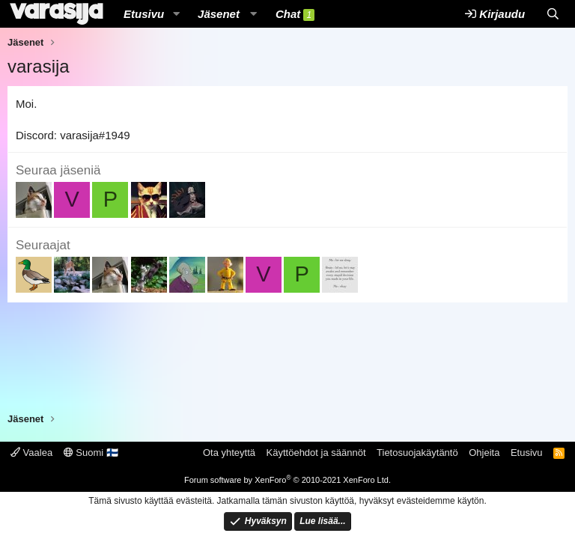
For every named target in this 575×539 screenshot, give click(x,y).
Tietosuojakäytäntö (417, 452)
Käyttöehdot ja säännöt (316, 452)
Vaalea (31, 452)
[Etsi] (553, 14)
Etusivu (144, 13)
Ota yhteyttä (229, 452)
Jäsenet (219, 13)
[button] (175, 14)
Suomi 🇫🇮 (91, 452)
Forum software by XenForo (287, 479)
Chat (295, 14)
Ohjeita (484, 452)
